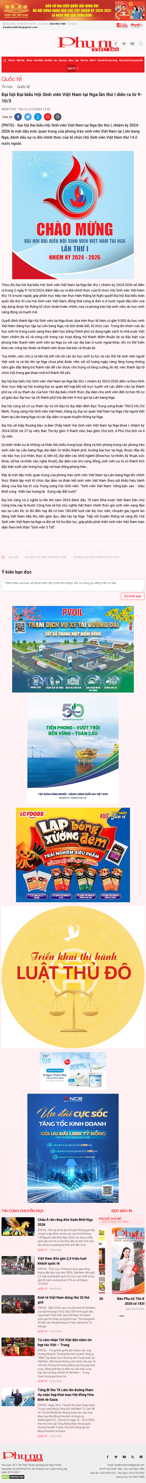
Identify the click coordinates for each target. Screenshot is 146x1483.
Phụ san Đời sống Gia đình (131, 60)
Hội (55, 60)
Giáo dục (62, 60)
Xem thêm (121, 1322)
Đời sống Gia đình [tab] (115, 1221)
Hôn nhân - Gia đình (43, 60)
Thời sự (11, 60)
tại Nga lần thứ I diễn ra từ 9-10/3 (96, 557)
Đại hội (13, 557)
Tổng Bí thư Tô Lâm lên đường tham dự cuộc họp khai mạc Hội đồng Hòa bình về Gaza (66, 1394)
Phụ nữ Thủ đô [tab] (110, 1218)
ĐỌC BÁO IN (121, 1211)
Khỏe (70, 60)
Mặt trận (21, 60)
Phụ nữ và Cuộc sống (107, 60)
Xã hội (29, 60)
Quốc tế (71, 68)
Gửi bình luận (132, 596)
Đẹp (77, 60)
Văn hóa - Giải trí (88, 60)
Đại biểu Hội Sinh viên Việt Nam (45, 557)
